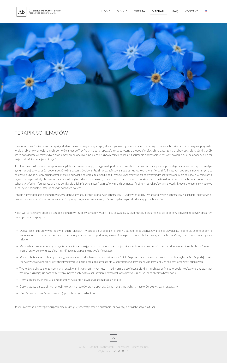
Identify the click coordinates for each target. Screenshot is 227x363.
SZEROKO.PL (121, 351)
